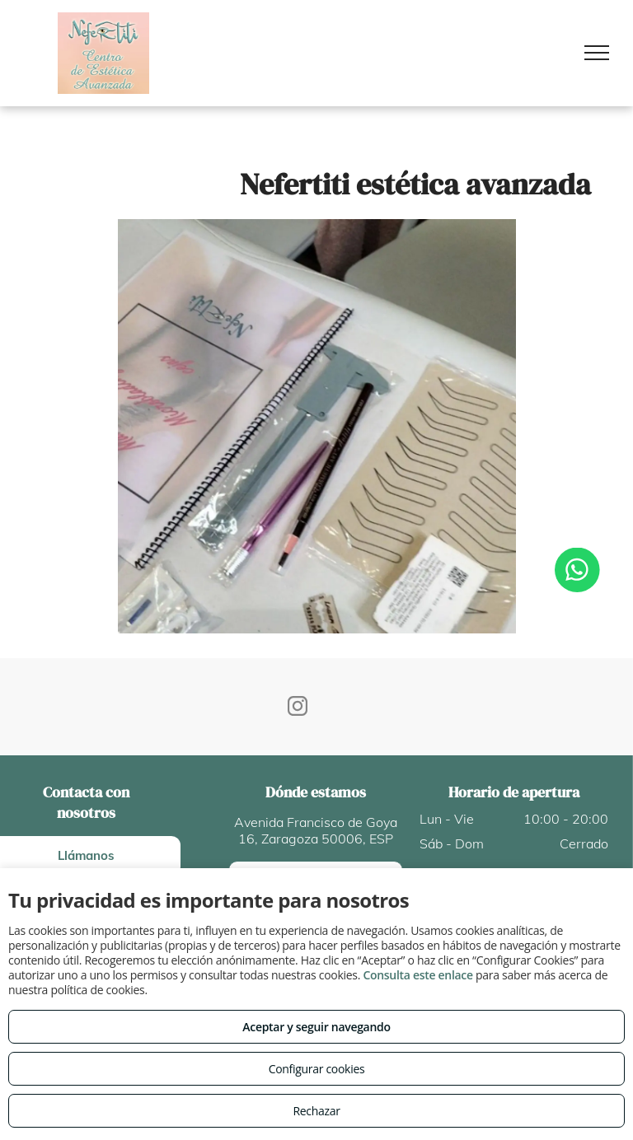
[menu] (596, 52)
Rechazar (316, 1111)
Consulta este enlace (417, 975)
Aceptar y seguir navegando (316, 1027)
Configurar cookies (317, 1069)
